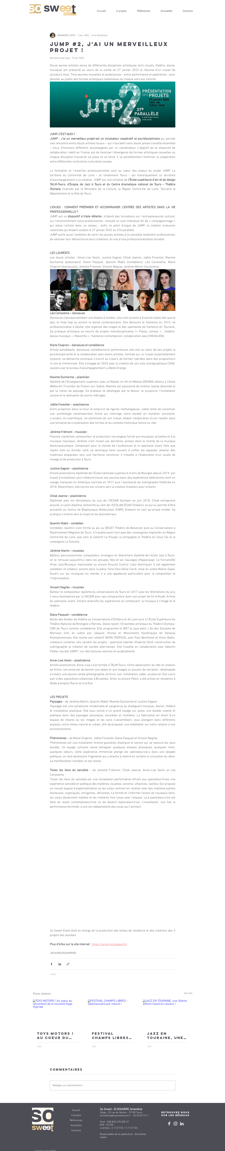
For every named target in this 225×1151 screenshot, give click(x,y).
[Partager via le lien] (68, 964)
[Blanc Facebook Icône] (169, 1123)
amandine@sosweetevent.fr (115, 1115)
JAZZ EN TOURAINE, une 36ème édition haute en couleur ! (165, 1035)
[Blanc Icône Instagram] (175, 1123)
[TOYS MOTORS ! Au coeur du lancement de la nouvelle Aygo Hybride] (57, 1013)
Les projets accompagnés (63, 952)
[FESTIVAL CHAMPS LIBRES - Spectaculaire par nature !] (112, 1013)
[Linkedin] (181, 1123)
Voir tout (188, 993)
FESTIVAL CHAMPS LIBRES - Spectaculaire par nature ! (112, 1035)
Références (76, 1120)
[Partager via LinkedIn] (59, 964)
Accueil (76, 1110)
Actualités (76, 1125)
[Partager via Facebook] (51, 964)
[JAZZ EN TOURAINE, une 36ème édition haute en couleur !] (167, 1013)
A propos (76, 1115)
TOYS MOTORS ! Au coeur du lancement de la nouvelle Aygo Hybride (55, 1035)
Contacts (76, 1130)
